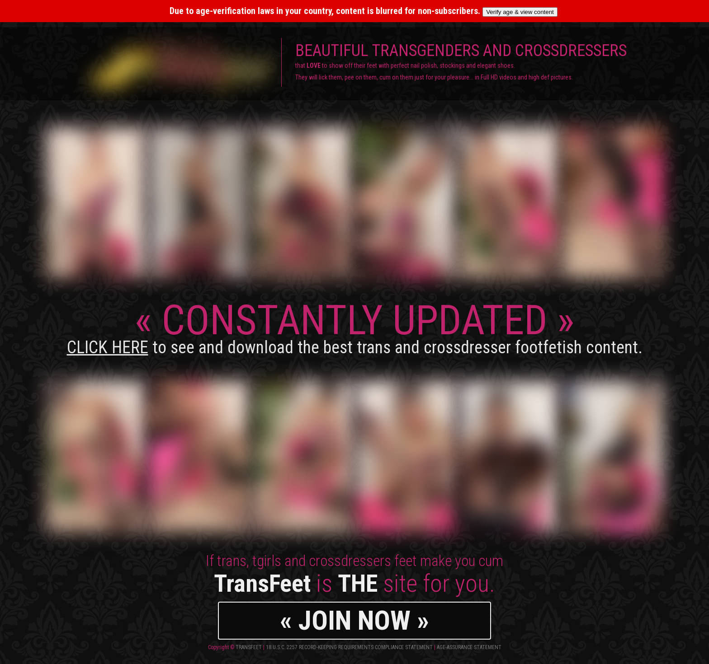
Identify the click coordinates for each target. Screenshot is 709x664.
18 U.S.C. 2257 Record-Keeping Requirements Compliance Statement (349, 647)
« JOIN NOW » (354, 620)
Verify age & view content (520, 12)
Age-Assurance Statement (469, 647)
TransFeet (249, 647)
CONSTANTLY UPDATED (355, 326)
